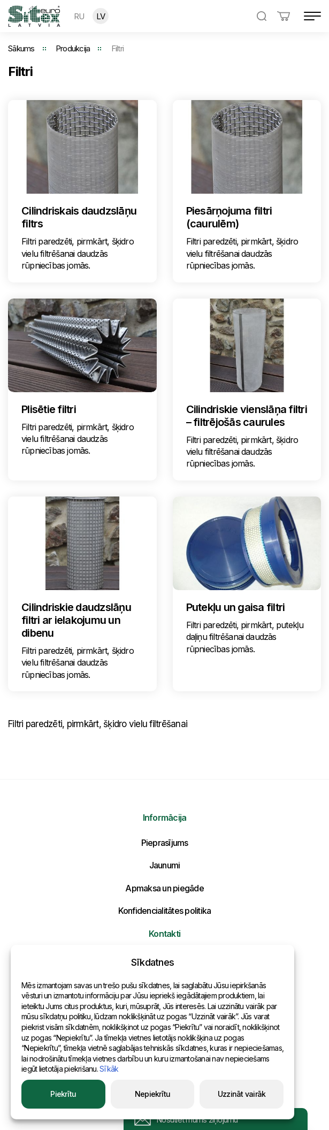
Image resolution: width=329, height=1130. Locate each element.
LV (100, 16)
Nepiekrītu (153, 1093)
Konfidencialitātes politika (164, 910)
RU (79, 16)
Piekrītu (63, 1093)
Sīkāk (109, 1068)
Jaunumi (164, 865)
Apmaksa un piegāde (164, 888)
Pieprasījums (164, 842)
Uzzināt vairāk (242, 1093)
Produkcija (73, 48)
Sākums (21, 48)
